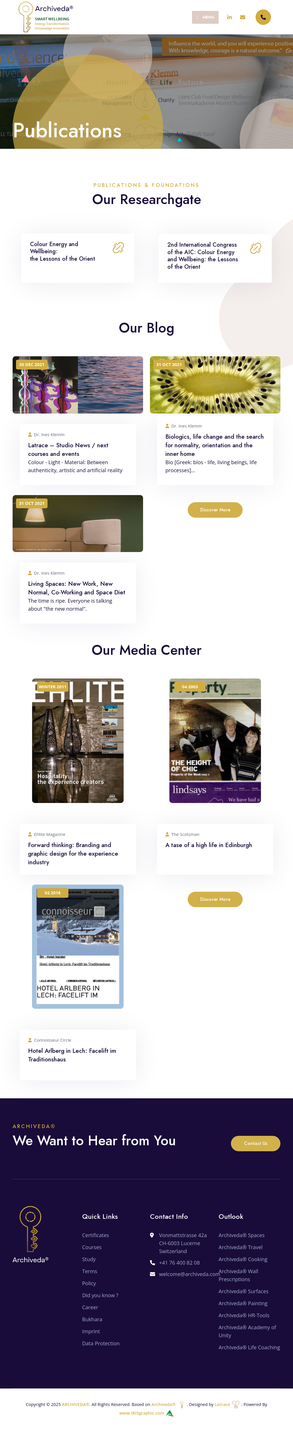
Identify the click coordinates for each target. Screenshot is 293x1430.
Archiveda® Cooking (243, 1259)
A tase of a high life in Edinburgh (208, 845)
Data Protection (101, 1343)
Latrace (228, 1404)
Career (90, 1307)
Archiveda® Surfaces (243, 1291)
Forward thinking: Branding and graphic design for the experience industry (73, 854)
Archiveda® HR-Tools (244, 1315)
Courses (92, 1247)
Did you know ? (100, 1295)
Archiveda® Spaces (242, 1235)
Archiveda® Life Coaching (249, 1347)
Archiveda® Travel (241, 1247)
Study (89, 1259)
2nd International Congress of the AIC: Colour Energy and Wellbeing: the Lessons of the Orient (202, 256)
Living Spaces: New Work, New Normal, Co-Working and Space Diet (76, 588)
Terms (89, 1271)
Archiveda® (169, 1404)
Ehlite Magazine (46, 834)
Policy (89, 1283)
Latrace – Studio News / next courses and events (68, 449)
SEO (223, 1359)
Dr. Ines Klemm (46, 434)
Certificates (95, 1235)
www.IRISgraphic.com (146, 1413)
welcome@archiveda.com (189, 1274)
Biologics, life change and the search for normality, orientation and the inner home (214, 445)
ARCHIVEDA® (75, 1404)
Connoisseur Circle (49, 1040)
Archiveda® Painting (243, 1303)
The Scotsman (182, 834)
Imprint (91, 1331)
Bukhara (92, 1319)
